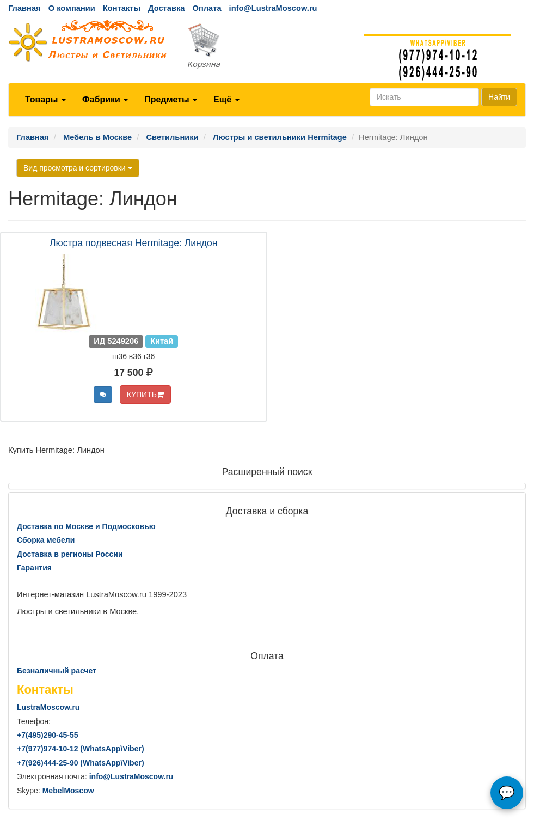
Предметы (170, 99)
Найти (499, 97)
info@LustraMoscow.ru (273, 8)
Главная (24, 8)
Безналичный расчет (56, 670)
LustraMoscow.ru (48, 707)
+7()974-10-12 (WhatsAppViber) (80, 748)
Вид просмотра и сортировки (77, 167)
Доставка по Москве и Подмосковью (86, 526)
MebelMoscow (68, 790)
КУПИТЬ (145, 394)
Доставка (166, 8)
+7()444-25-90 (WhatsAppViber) (80, 762)
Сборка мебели (46, 540)
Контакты (121, 8)
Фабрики (105, 99)
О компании (71, 8)
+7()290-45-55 (47, 735)
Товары (45, 99)
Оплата (206, 8)
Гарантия (34, 567)
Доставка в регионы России (70, 554)
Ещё (226, 99)
